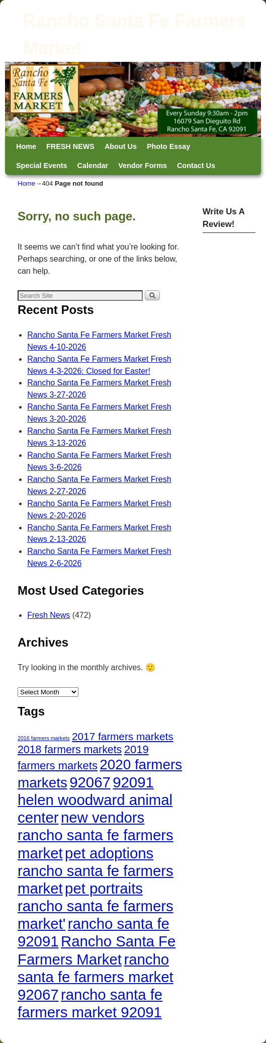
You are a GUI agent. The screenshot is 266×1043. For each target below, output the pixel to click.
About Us (121, 146)
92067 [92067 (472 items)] (90, 782)
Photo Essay (168, 146)
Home (26, 146)
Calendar (93, 166)
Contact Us (196, 166)
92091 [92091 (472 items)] (133, 782)
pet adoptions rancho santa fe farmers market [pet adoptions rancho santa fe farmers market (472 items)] (95, 871)
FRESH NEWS (70, 146)
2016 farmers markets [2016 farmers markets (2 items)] (44, 738)
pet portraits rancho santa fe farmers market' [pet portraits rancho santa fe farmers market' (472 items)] (95, 906)
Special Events (41, 166)
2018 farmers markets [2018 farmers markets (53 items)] (70, 750)
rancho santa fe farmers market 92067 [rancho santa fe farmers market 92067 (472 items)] (95, 977)
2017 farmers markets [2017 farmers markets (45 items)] (122, 736)
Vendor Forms (142, 166)
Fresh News (48, 615)
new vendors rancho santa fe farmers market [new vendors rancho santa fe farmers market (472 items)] (95, 835)
